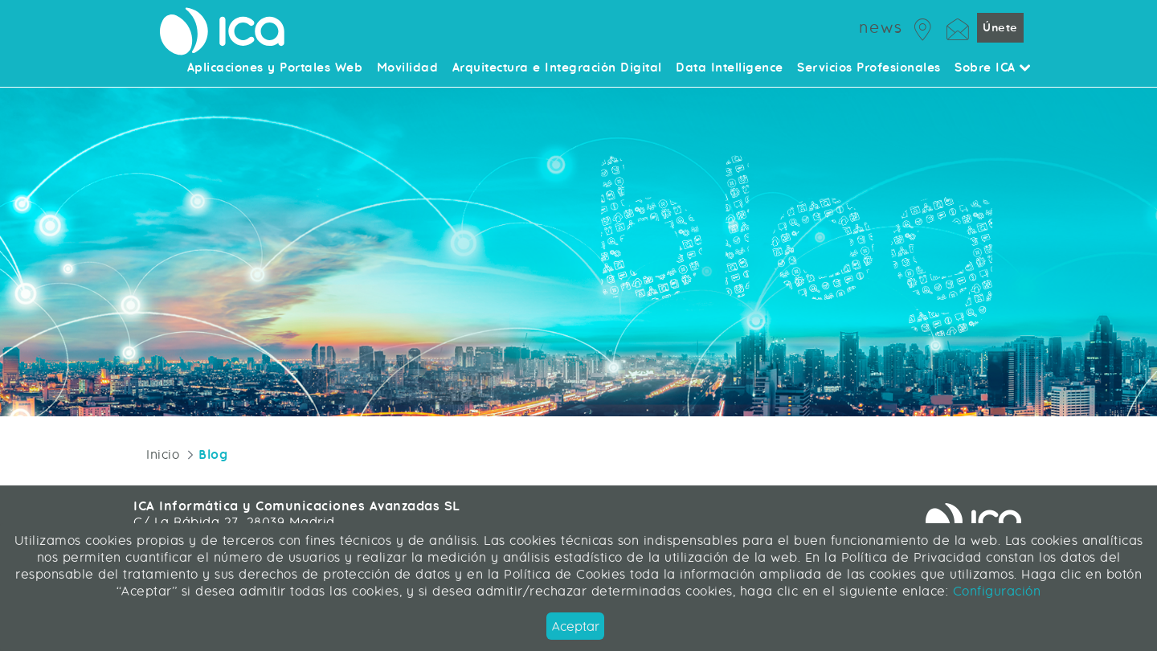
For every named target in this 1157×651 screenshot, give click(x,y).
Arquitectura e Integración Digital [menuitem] (557, 68)
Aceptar (575, 626)
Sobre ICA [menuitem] (993, 68)
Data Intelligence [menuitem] (729, 68)
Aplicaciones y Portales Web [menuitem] (275, 68)
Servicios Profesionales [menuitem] (869, 68)
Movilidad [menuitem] (408, 68)
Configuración (994, 591)
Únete (1000, 27)
